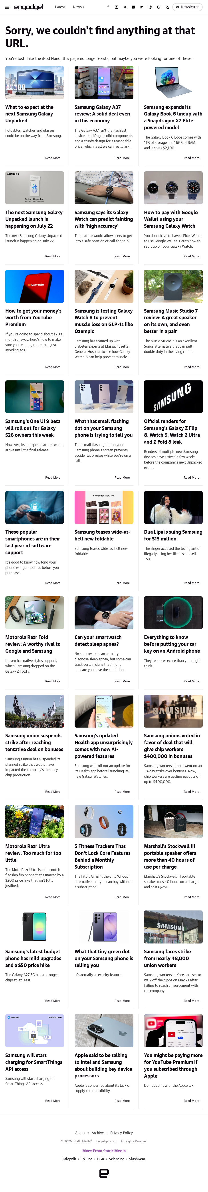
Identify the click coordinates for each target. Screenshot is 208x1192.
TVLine (86, 1159)
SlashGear (137, 1159)
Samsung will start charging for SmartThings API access (33, 1062)
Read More (53, 158)
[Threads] (150, 7)
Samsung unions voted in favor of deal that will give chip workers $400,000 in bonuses (172, 746)
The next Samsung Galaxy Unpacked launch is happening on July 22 (34, 219)
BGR (100, 1159)
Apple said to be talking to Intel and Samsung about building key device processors (103, 1065)
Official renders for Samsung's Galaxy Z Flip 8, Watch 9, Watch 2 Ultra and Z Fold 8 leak (172, 431)
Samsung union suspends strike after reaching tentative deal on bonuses (34, 742)
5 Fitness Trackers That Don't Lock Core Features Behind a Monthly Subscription (103, 856)
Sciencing (116, 1159)
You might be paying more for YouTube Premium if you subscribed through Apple (173, 1065)
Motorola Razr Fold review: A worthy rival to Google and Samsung (33, 644)
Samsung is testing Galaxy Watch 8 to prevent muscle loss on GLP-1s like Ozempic (104, 321)
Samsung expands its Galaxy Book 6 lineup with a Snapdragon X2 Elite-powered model (173, 117)
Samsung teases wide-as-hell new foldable (103, 535)
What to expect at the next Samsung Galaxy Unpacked (29, 114)
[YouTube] (133, 7)
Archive (98, 1133)
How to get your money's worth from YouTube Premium (33, 318)
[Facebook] (108, 7)
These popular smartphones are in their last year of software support (32, 542)
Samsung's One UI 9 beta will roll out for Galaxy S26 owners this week (32, 428)
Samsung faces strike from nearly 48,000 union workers (167, 958)
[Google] (158, 7)
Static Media (82, 1141)
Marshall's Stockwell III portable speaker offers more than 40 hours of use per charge (170, 856)
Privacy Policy (121, 1133)
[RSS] (167, 7)
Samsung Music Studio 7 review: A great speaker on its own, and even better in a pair (171, 321)
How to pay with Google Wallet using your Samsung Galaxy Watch (171, 219)
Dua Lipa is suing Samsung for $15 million (173, 535)
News (77, 7)
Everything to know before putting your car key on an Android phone (172, 644)
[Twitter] (125, 7)
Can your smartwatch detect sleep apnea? (98, 641)
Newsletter (187, 7)
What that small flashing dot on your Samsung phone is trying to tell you (104, 428)
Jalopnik (69, 1159)
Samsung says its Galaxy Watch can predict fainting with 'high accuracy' (104, 219)
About (80, 1133)
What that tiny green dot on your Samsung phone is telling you (104, 958)
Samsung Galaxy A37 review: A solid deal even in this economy (102, 114)
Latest (60, 7)
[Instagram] (116, 7)
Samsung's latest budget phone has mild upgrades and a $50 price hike (33, 958)
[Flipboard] (142, 7)
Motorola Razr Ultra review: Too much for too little (33, 853)
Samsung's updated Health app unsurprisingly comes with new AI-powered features (104, 746)
